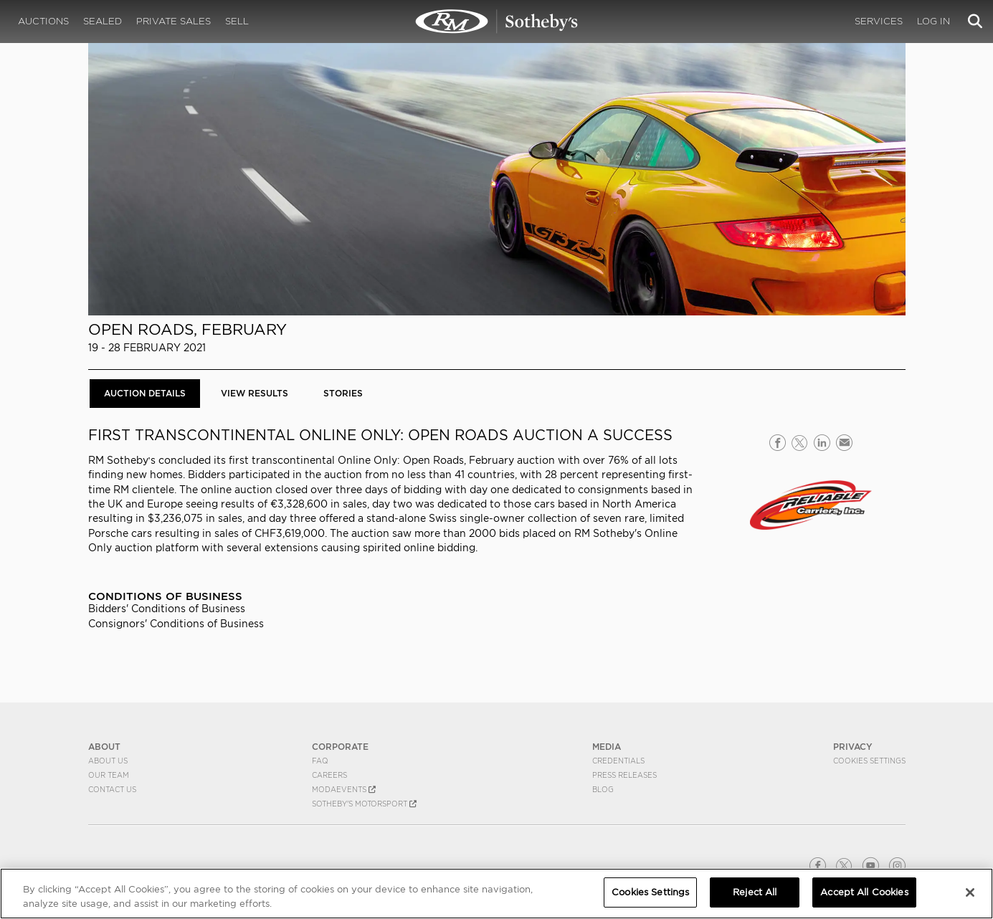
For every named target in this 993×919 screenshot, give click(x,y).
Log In (933, 21)
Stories (343, 393)
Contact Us (112, 789)
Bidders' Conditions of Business (166, 608)
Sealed (102, 21)
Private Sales (173, 21)
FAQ (320, 760)
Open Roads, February (187, 329)
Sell (237, 21)
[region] (496, 893)
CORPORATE (340, 746)
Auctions (43, 21)
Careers (329, 775)
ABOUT (104, 746)
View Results (254, 393)
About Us (108, 760)
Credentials (618, 760)
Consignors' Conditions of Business (176, 623)
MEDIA (606, 746)
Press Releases (624, 775)
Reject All (754, 892)
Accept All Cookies (864, 892)
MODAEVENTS (344, 789)
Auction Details (145, 393)
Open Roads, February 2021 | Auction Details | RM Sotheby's (497, 21)
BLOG (603, 789)
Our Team (108, 775)
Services (879, 21)
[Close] (970, 892)
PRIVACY (853, 746)
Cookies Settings (869, 760)
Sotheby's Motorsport (364, 803)
